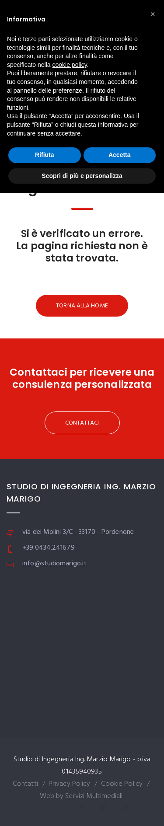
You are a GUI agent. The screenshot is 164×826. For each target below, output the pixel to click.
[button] (153, 14)
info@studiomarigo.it (54, 563)
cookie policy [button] (69, 64)
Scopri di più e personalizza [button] (82, 175)
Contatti (25, 784)
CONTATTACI (82, 423)
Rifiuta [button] (44, 154)
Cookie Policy (122, 784)
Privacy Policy (69, 784)
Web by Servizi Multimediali (81, 796)
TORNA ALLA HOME (82, 306)
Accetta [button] (119, 154)
